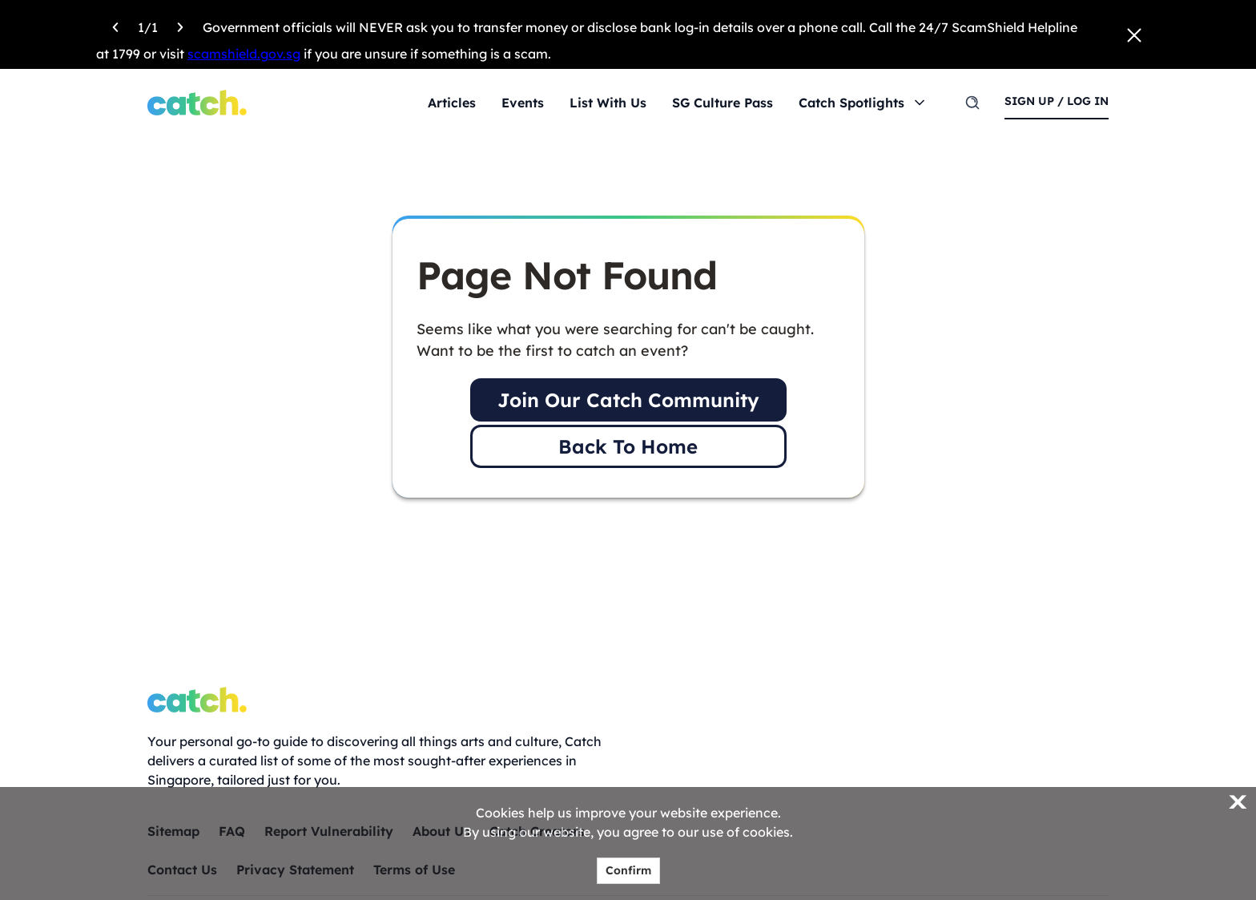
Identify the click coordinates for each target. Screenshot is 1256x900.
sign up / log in (1056, 101)
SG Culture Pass (722, 103)
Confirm (628, 870)
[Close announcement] (1134, 34)
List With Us (608, 103)
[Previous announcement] (115, 25)
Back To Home (628, 446)
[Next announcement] (180, 25)
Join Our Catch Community (628, 400)
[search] (972, 103)
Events (522, 103)
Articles (452, 103)
